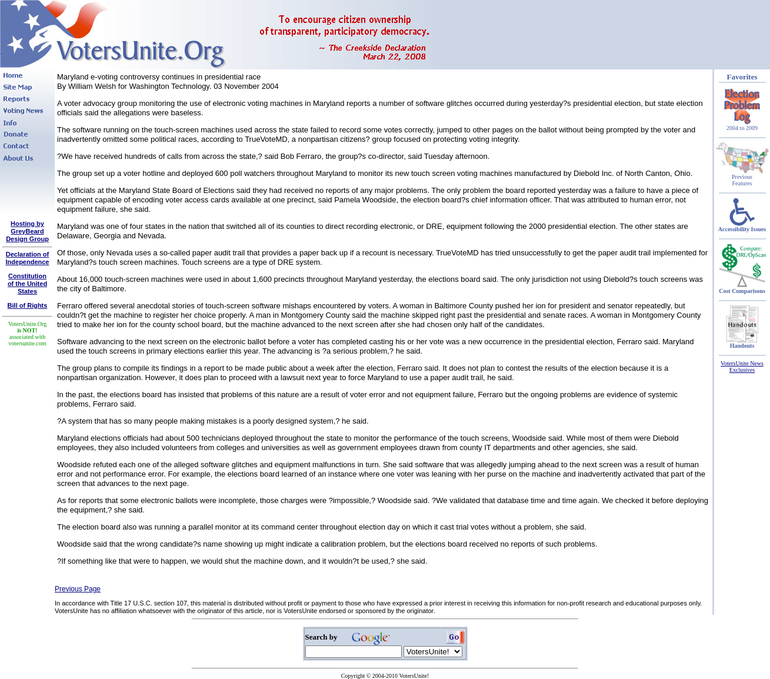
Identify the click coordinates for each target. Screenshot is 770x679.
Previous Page (78, 589)
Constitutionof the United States (27, 283)
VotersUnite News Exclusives (742, 366)
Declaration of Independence (27, 258)
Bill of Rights (28, 305)
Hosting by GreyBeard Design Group (27, 231)
